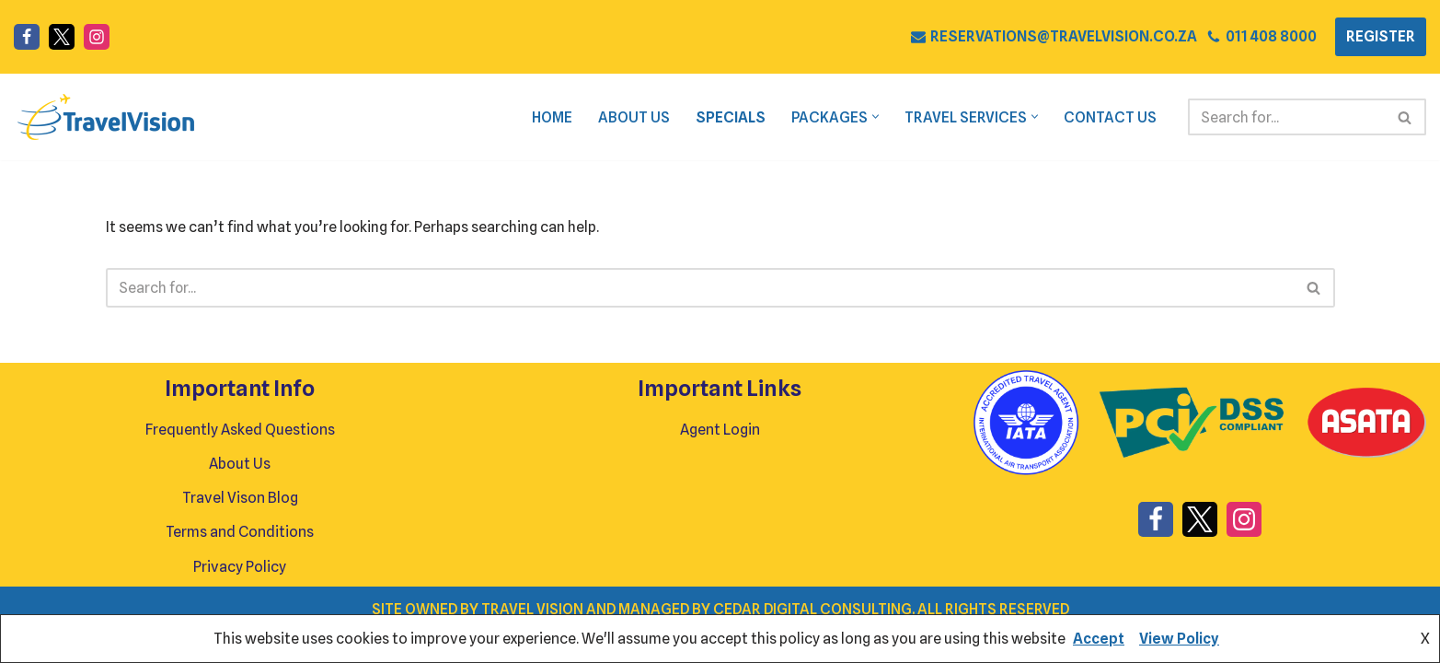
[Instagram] (96, 37)
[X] (62, 37)
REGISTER (1380, 36)
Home (549, 117)
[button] (874, 117)
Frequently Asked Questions (240, 460)
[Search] (1286, 117)
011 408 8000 (1271, 36)
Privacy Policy (239, 597)
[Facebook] (27, 37)
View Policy (1179, 638)
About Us (631, 117)
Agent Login (720, 460)
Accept (1098, 638)
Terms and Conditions (240, 563)
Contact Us (1110, 117)
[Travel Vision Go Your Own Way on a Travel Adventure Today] (106, 117)
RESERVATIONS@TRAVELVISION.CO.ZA (1063, 36)
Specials (728, 117)
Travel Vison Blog (240, 529)
